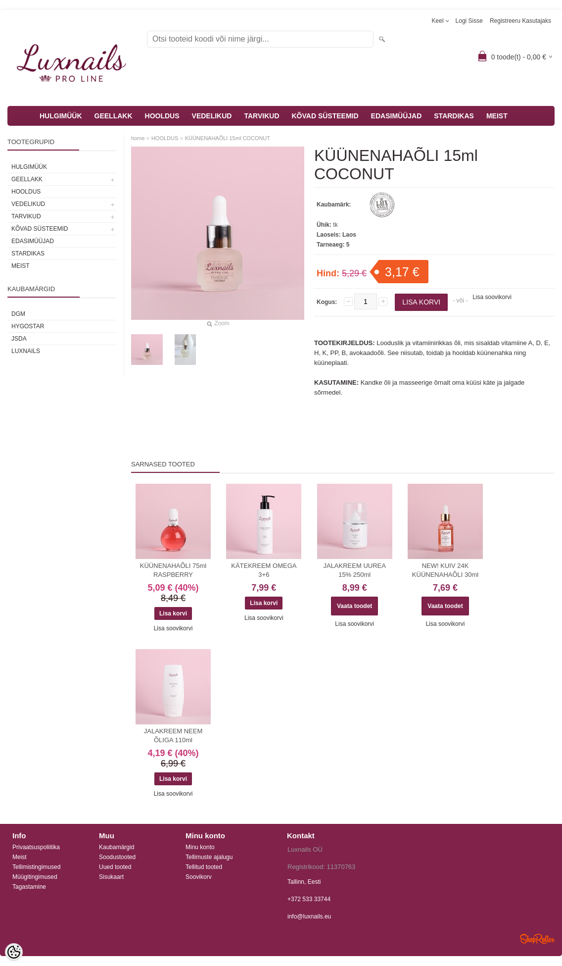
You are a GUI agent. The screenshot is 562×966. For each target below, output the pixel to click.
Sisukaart (111, 876)
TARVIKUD (261, 116)
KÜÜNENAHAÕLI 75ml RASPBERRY (173, 570)
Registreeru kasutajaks (520, 20)
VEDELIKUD (212, 116)
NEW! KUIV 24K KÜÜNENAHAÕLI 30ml (445, 570)
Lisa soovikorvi (492, 297)
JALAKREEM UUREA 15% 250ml (354, 570)
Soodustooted (117, 857)
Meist (19, 857)
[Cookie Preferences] (14, 952)
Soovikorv (199, 876)
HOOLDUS (162, 116)
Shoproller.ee (537, 939)
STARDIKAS (454, 116)
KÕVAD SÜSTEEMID (325, 116)
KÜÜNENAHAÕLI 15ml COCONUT (227, 138)
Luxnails (25, 351)
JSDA (19, 338)
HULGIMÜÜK (61, 116)
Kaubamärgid (116, 847)
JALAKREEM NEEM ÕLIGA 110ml (173, 735)
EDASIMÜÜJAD (396, 116)
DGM (18, 313)
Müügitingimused (34, 876)
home (138, 138)
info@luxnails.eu (309, 916)
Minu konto (200, 847)
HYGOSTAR (27, 326)
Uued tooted (115, 867)
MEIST (497, 116)
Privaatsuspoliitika (36, 847)
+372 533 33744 (308, 899)
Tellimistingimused (36, 867)
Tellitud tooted (204, 867)
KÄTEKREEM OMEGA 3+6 (263, 570)
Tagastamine (29, 886)
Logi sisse (469, 20)
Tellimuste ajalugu (209, 857)
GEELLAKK (113, 116)
